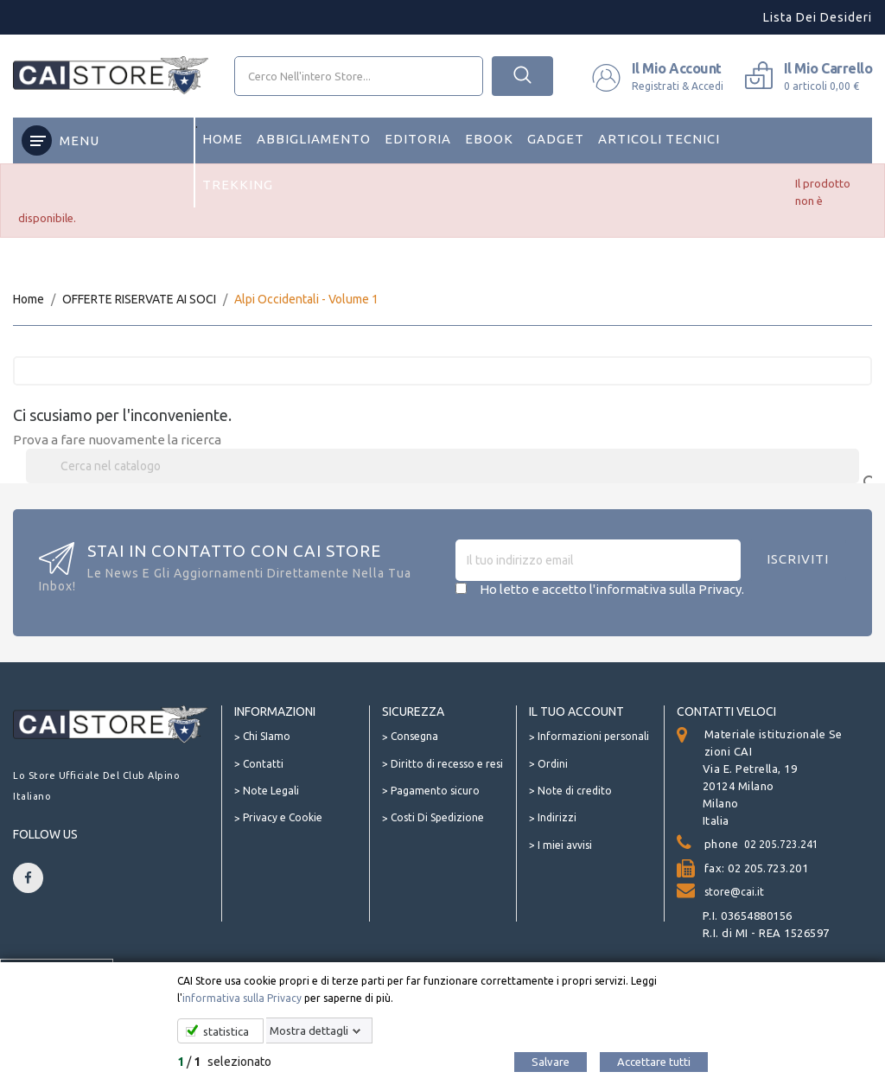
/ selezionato (224, 1062)
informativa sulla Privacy (242, 998)
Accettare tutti (654, 1062)
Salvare (551, 1062)
